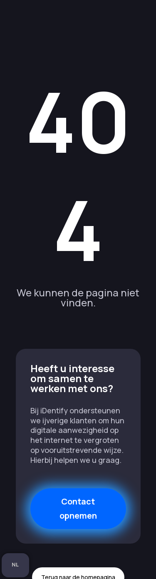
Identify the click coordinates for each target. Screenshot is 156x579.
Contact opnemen (78, 508)
